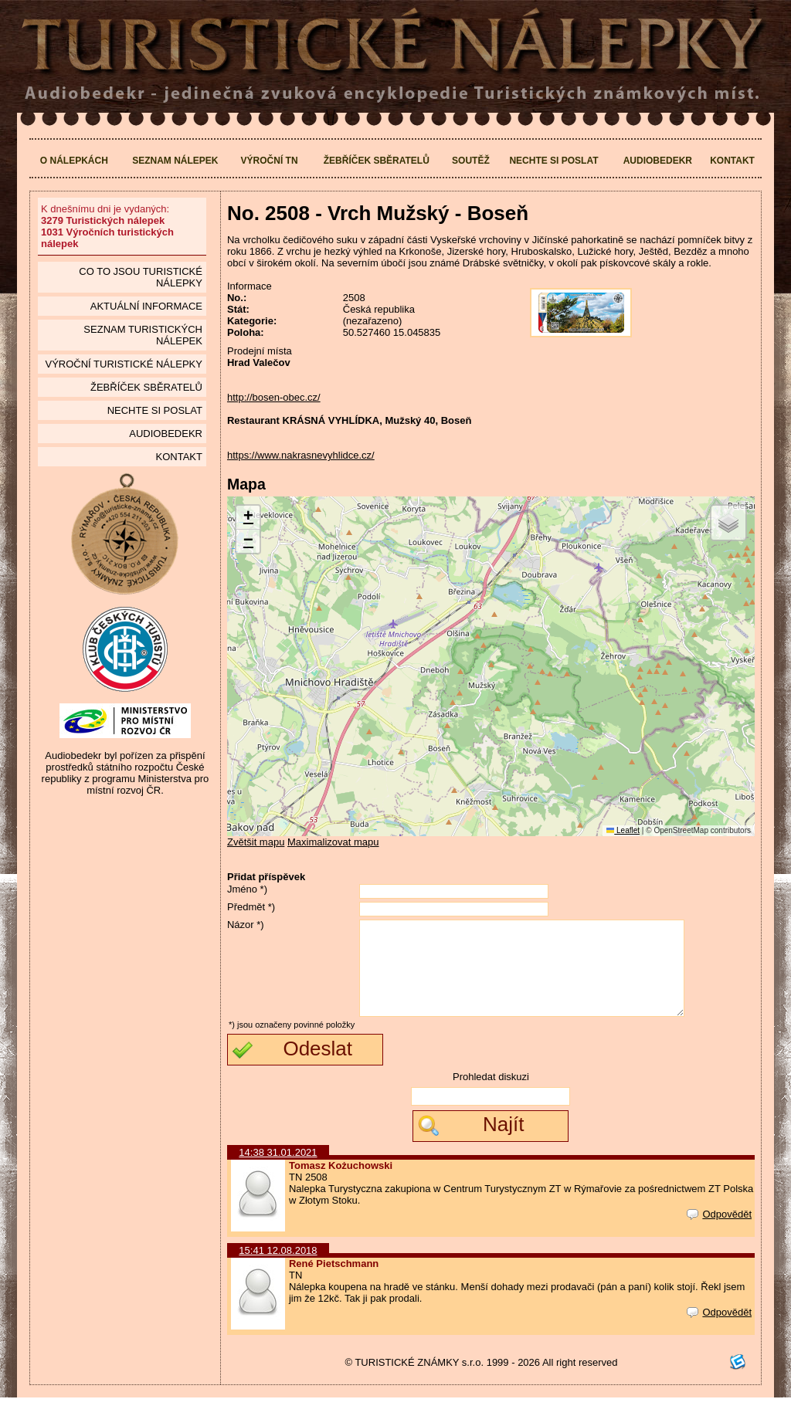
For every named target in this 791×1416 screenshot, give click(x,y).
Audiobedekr (657, 160)
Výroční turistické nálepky (123, 364)
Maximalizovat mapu (333, 842)
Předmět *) (251, 907)
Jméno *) (247, 889)
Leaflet (623, 830)
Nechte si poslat (553, 160)
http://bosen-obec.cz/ (274, 397)
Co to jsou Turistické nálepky (140, 277)
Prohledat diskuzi (491, 1095)
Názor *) (245, 924)
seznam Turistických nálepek (142, 335)
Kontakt (732, 160)
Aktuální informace (146, 306)
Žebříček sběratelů (376, 160)
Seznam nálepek (175, 160)
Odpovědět (719, 1232)
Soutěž (471, 160)
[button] (248, 518)
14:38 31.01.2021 (278, 1171)
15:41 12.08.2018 (278, 1269)
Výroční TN (269, 160)
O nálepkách (74, 160)
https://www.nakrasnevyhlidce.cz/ (301, 455)
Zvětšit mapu (255, 842)
